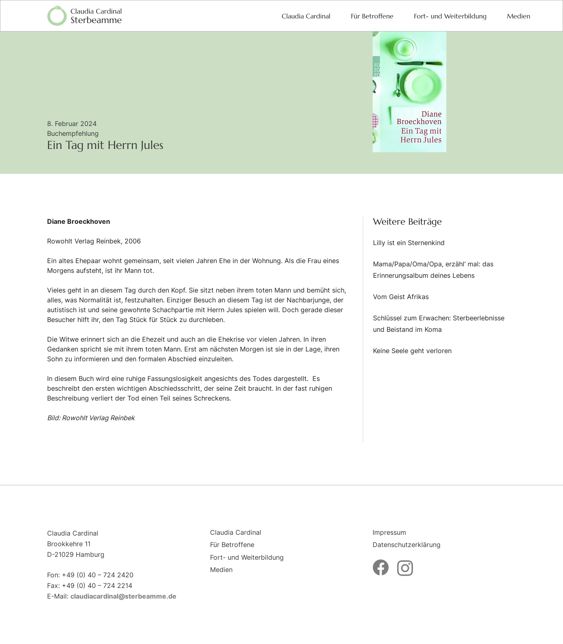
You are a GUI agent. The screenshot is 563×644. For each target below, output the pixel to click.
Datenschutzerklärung (407, 544)
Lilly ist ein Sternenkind (409, 243)
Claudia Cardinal (235, 532)
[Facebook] (381, 567)
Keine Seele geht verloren (412, 351)
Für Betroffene (232, 544)
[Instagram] (405, 568)
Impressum (389, 532)
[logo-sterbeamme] (84, 16)
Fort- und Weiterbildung (247, 557)
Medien (221, 569)
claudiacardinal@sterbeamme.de (123, 596)
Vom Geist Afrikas (401, 297)
